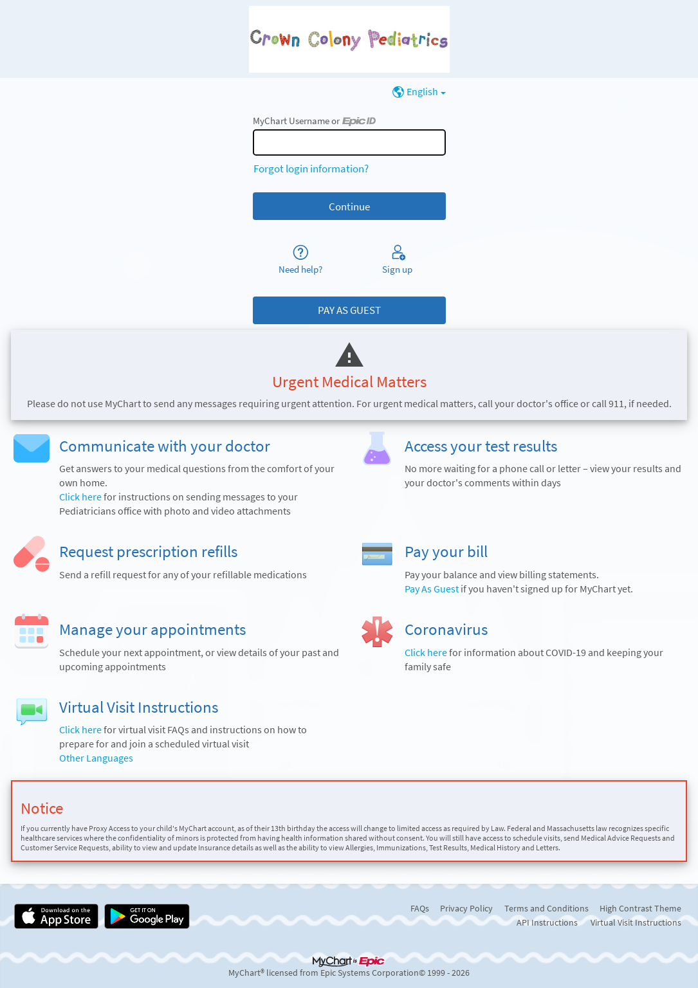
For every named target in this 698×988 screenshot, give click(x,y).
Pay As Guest (432, 589)
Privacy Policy (466, 908)
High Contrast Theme (640, 908)
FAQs (419, 908)
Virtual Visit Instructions (636, 922)
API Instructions (547, 922)
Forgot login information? (311, 168)
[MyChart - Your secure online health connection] (349, 39)
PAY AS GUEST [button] (349, 310)
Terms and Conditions (546, 908)
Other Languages (96, 758)
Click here (80, 497)
